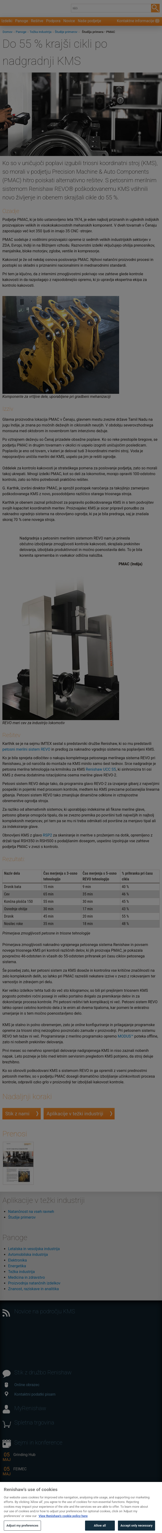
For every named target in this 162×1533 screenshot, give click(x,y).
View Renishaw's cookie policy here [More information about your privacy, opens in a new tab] (63, 1524)
